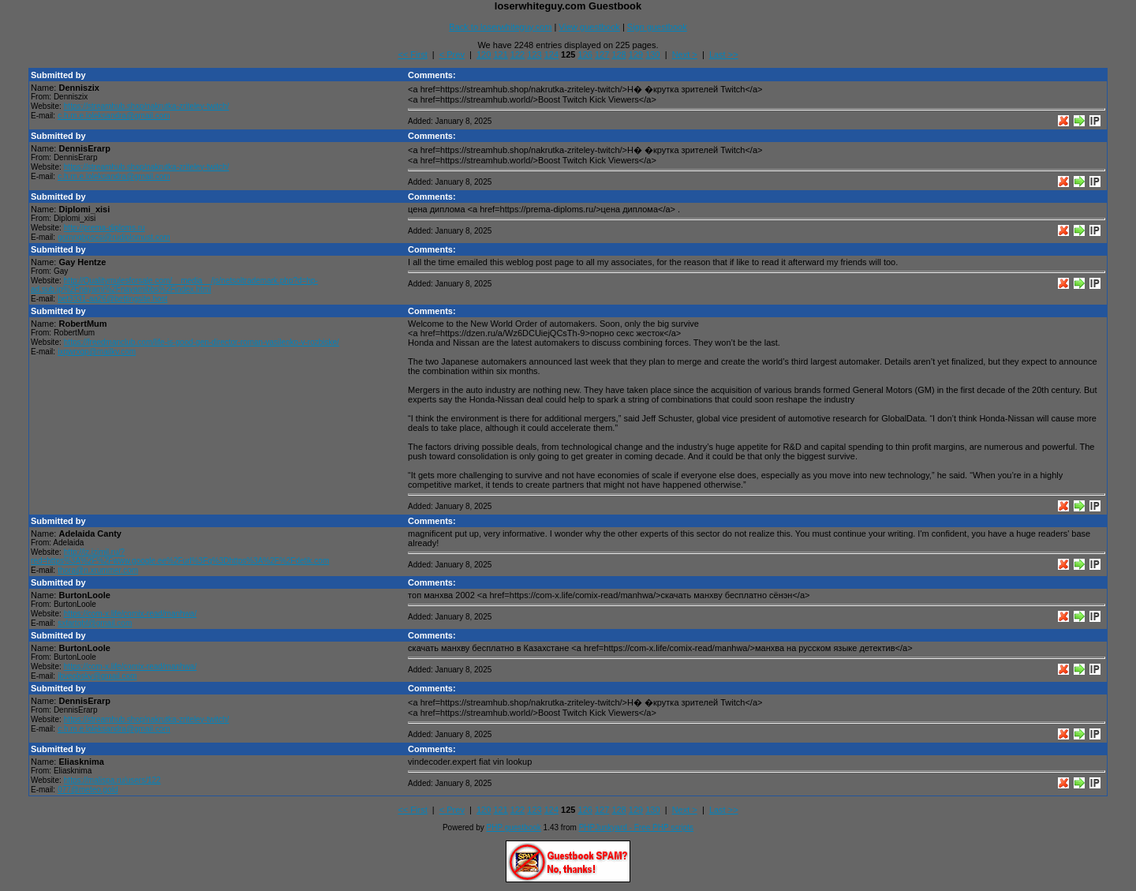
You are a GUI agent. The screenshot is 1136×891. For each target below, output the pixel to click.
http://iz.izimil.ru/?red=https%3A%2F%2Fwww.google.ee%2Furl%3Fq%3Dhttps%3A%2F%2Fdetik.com (180, 556)
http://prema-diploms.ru (104, 227)
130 (652, 54)
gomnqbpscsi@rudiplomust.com (114, 237)
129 (636, 54)
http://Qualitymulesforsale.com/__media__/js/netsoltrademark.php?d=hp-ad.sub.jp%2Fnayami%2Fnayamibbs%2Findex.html (174, 285)
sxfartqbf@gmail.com (95, 623)
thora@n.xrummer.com (98, 570)
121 (500, 54)
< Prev (452, 54)
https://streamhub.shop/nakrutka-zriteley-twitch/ (147, 106)
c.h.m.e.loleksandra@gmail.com (114, 115)
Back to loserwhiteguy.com (500, 27)
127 (602, 54)
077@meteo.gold (88, 789)
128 (618, 54)
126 (585, 54)
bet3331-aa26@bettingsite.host (112, 298)
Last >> (723, 54)
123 (534, 54)
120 (483, 54)
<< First (412, 54)
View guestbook (589, 27)
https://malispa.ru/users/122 (112, 780)
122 (517, 54)
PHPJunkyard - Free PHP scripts (636, 827)
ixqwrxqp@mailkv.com (97, 351)
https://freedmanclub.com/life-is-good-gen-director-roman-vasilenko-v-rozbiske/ (201, 342)
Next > (684, 54)
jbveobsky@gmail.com (97, 676)
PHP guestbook (514, 827)
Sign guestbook (657, 27)
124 (551, 54)
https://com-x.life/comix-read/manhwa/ (130, 613)
